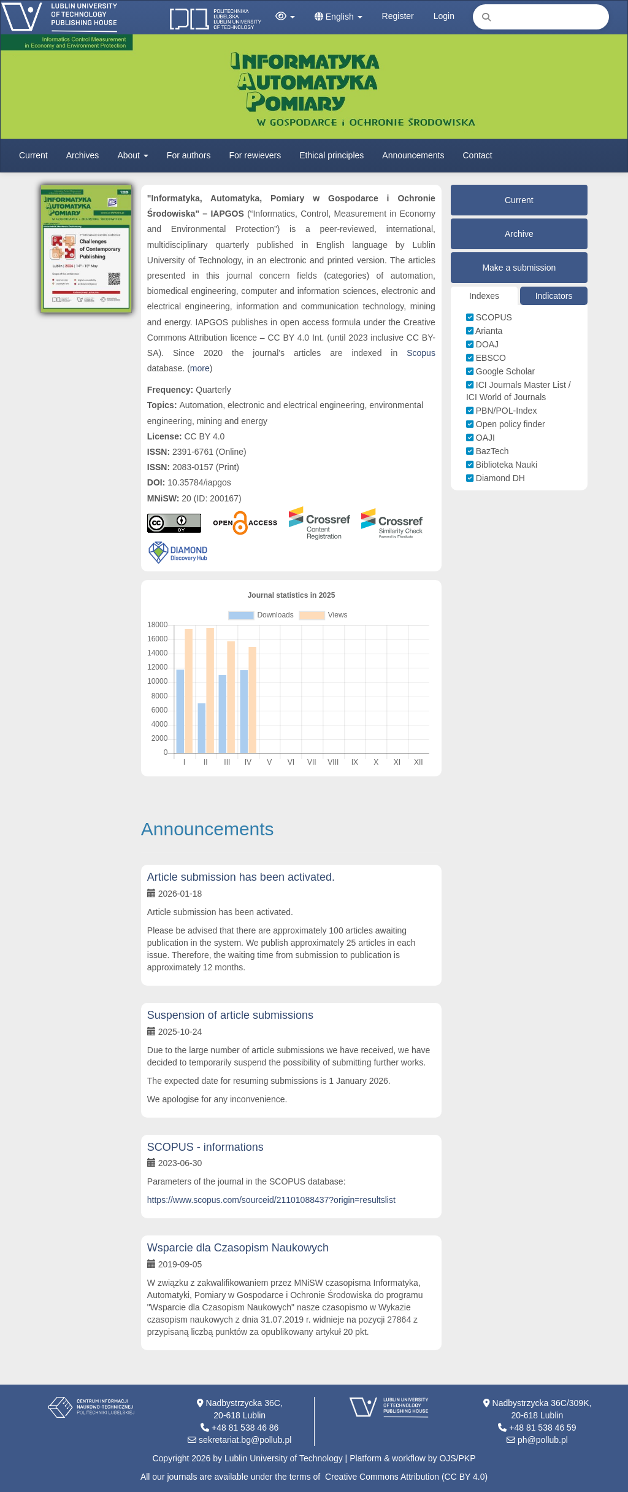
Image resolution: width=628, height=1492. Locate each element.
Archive (519, 234)
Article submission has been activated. (241, 877)
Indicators (554, 296)
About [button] (132, 155)
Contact (477, 155)
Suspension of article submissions (230, 1015)
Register (398, 16)
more (200, 368)
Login (444, 16)
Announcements (413, 155)
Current (33, 155)
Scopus (421, 353)
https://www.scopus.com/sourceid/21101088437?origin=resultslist (271, 1200)
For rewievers (255, 155)
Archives (82, 155)
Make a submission (519, 268)
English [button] (338, 16)
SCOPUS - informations (205, 1147)
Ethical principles (331, 155)
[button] (285, 16)
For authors (189, 155)
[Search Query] (541, 16)
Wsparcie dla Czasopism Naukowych (238, 1248)
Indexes (484, 296)
